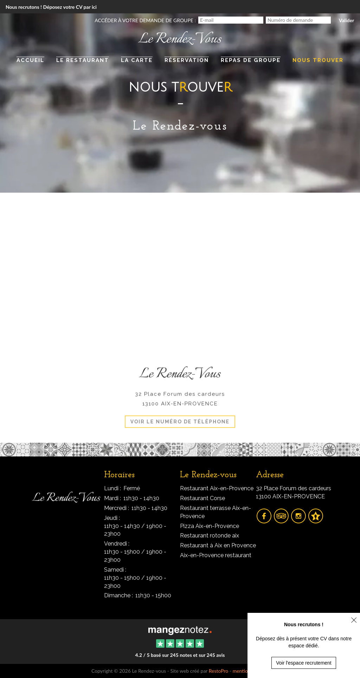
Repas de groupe (251, 60)
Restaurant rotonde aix (209, 535)
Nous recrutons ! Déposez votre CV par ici (51, 7)
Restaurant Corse (202, 498)
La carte (137, 60)
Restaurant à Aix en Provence (218, 545)
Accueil (30, 60)
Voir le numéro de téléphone (180, 419)
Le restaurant (82, 60)
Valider (346, 20)
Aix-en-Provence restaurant (215, 555)
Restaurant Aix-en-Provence (216, 488)
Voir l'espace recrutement (304, 663)
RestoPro (219, 671)
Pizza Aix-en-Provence (209, 526)
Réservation (187, 60)
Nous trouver (317, 60)
